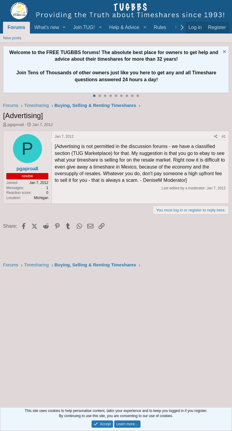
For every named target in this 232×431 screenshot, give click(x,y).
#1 (224, 136)
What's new (46, 27)
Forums (16, 27)
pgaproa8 (16, 124)
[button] (64, 27)
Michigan (41, 198)
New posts (12, 38)
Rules (160, 27)
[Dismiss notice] (223, 52)
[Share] (216, 136)
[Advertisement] (116, 336)
